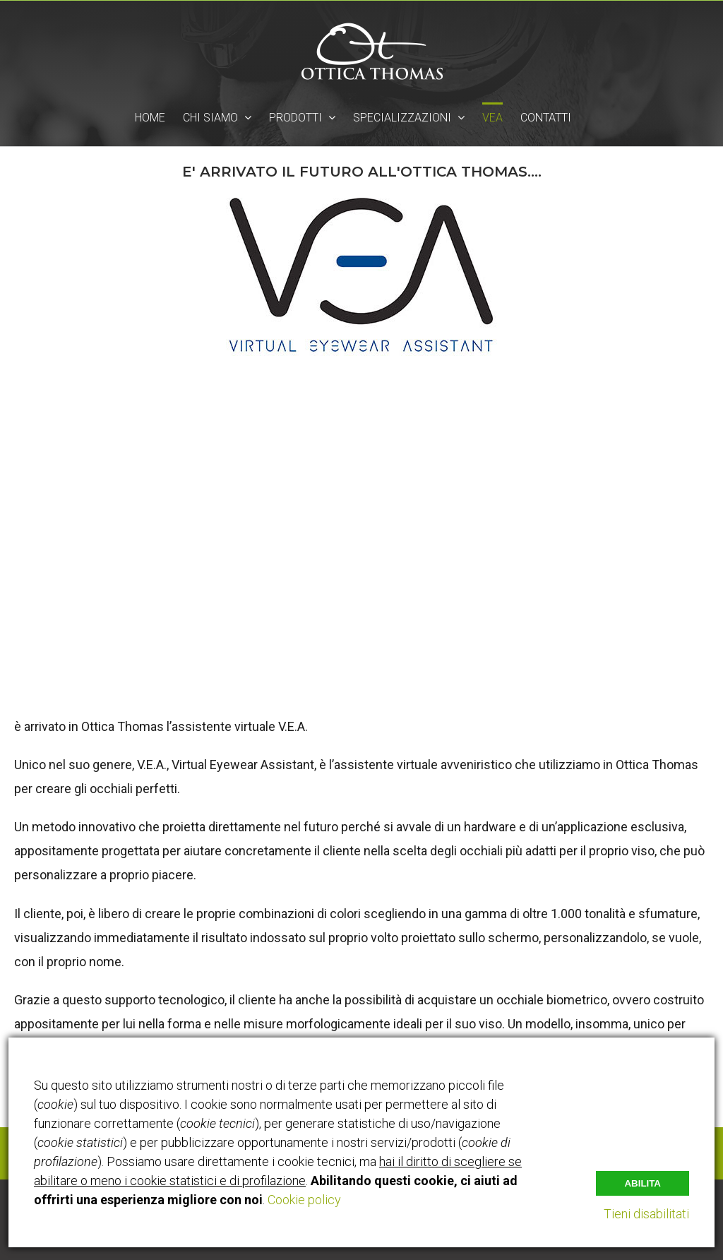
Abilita (642, 1183)
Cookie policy (304, 1199)
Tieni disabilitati (646, 1213)
